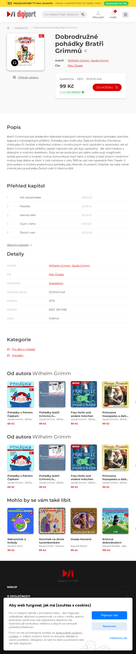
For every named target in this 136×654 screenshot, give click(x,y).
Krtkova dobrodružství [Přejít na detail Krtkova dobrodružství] (112, 540)
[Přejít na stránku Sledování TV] (68, 3)
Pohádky (18, 355)
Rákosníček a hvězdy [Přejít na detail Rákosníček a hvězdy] (16, 540)
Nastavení (109, 626)
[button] (26, 78)
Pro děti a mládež (23, 349)
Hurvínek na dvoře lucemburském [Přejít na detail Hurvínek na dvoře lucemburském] (51, 540)
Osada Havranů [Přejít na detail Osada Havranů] (81, 539)
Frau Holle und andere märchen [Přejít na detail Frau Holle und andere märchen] (82, 414)
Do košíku (107, 87)
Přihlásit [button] (98, 14)
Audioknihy (21, 27)
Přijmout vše (109, 615)
